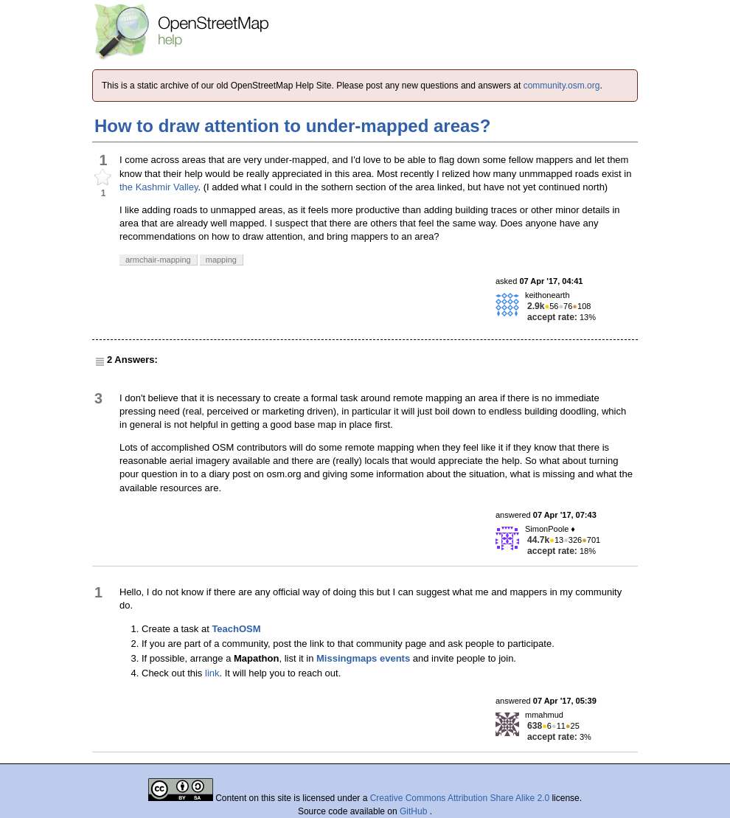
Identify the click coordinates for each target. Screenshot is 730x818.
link (212, 673)
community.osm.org (562, 85)
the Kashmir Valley (158, 187)
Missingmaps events (363, 658)
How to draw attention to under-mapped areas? (292, 126)
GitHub (415, 811)
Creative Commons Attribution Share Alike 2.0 (459, 798)
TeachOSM (236, 628)
